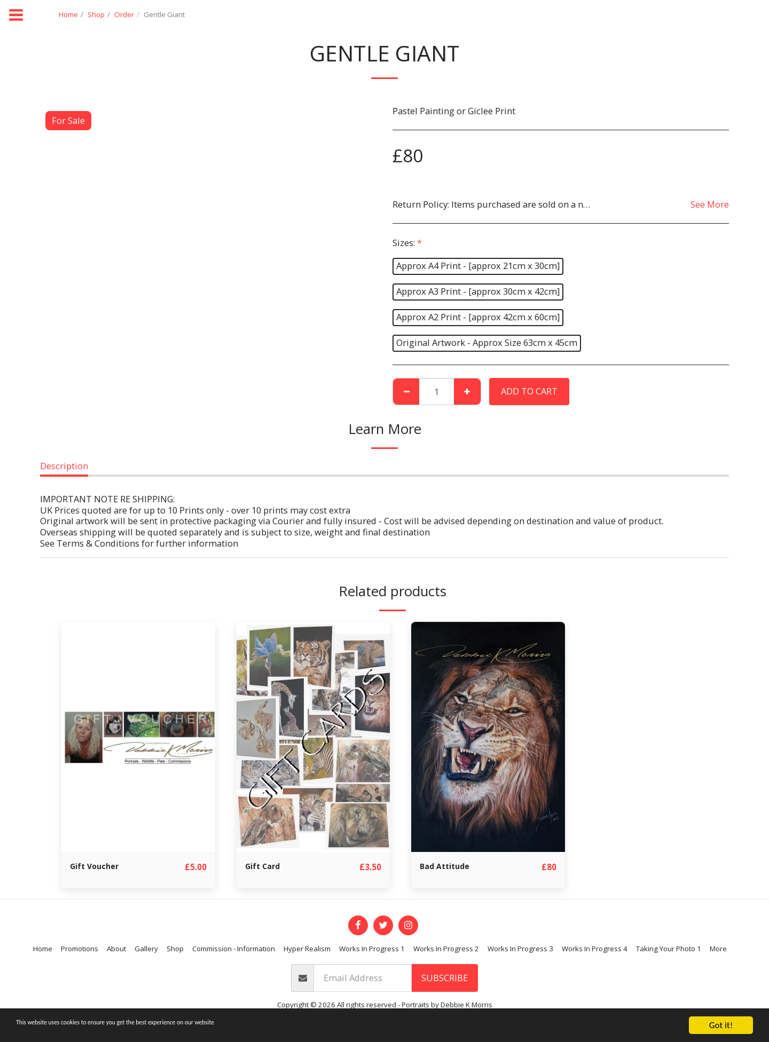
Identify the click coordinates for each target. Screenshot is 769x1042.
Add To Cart (529, 391)
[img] (138, 737)
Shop (96, 14)
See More (709, 204)
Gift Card (265, 867)
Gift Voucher (98, 867)
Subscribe (444, 978)
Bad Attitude (448, 867)
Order (124, 14)
